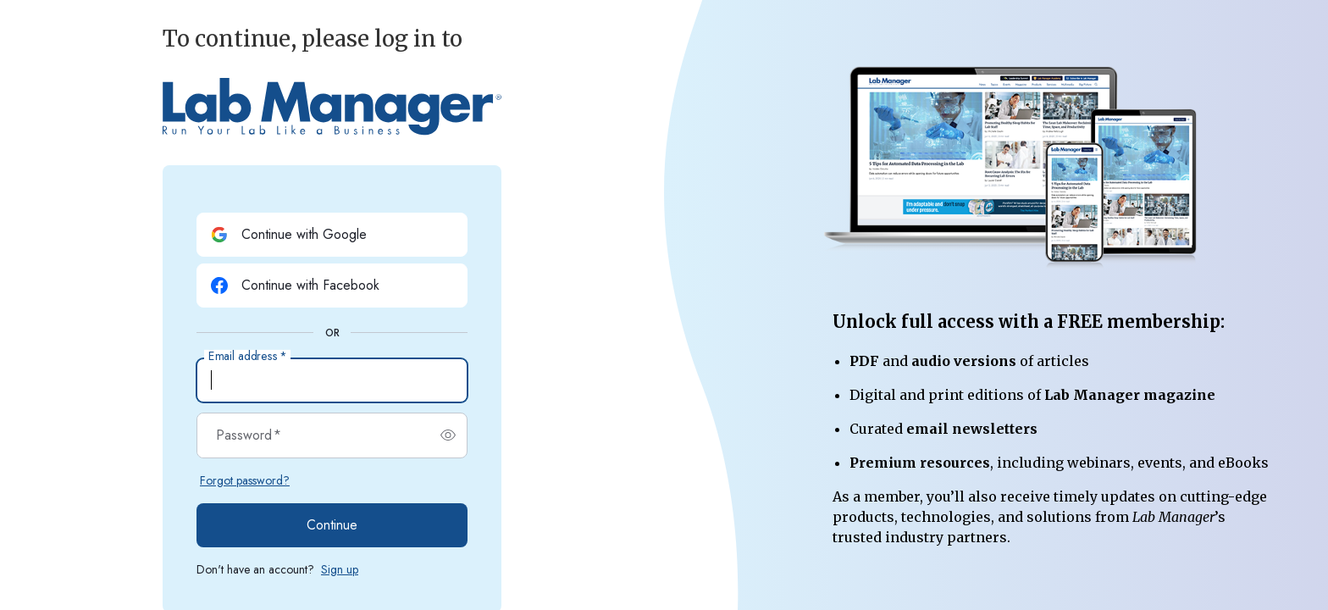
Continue (332, 525)
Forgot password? (245, 480)
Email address (247, 356)
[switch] (448, 435)
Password (248, 435)
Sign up (339, 569)
